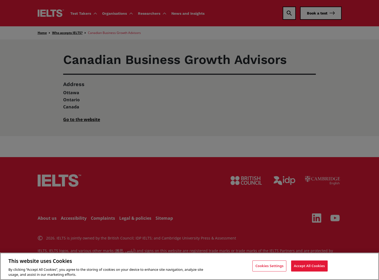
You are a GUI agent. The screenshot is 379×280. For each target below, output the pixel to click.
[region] (189, 266)
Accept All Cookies (309, 265)
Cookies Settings (269, 265)
